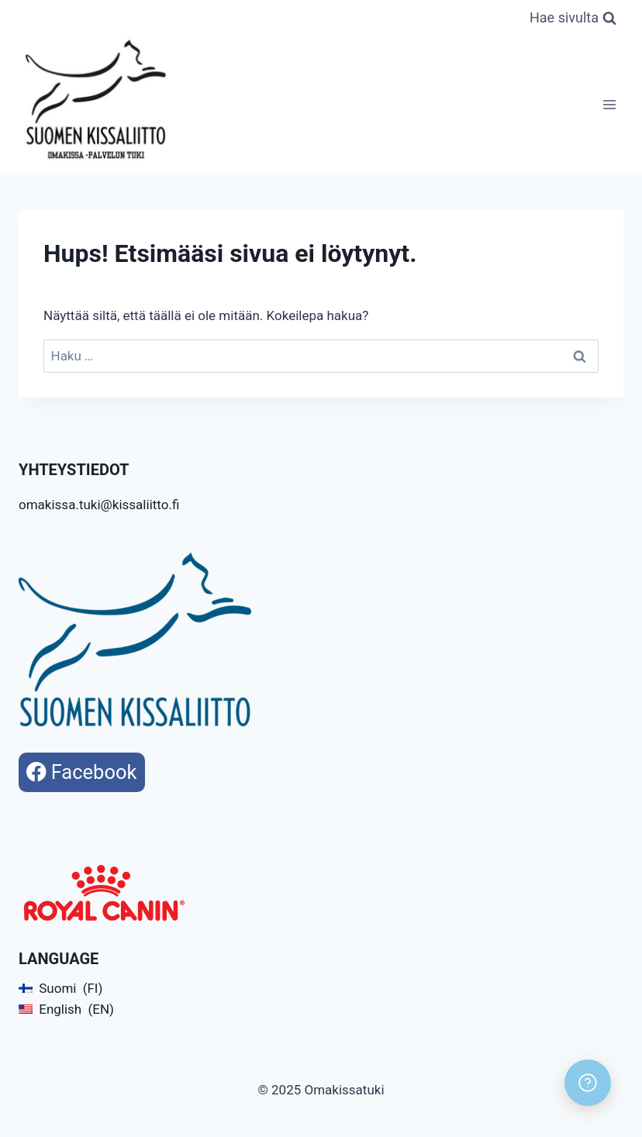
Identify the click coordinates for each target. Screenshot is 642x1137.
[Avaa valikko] (609, 104)
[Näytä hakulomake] (573, 18)
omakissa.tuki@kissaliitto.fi (99, 504)
